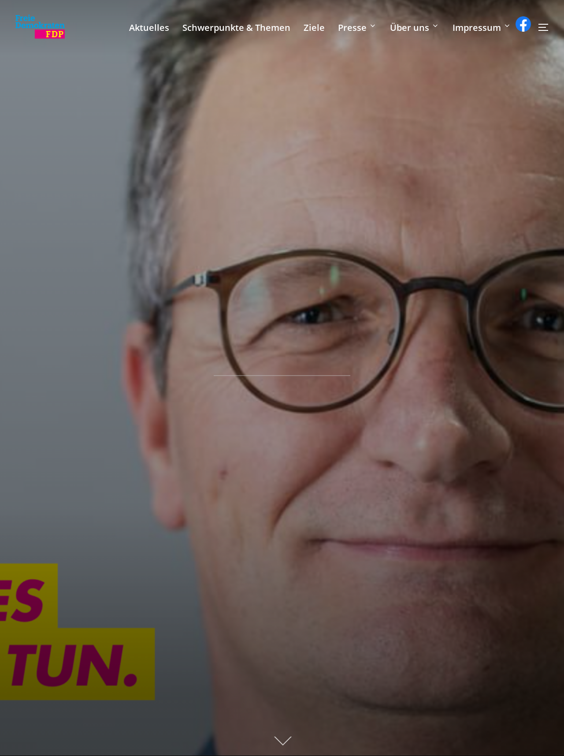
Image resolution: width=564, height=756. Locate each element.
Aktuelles (149, 28)
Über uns (414, 28)
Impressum (482, 28)
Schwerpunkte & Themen (236, 28)
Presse (357, 28)
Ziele (314, 28)
